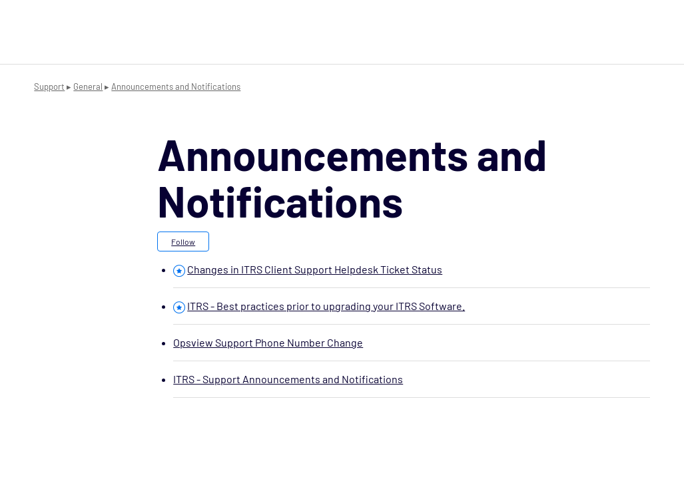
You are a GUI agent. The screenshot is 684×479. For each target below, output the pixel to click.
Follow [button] (183, 241)
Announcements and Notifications (175, 86)
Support (49, 86)
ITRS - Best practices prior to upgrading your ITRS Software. (326, 305)
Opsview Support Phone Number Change (268, 342)
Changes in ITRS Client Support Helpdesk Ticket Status (314, 269)
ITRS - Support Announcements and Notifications (288, 379)
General (88, 86)
